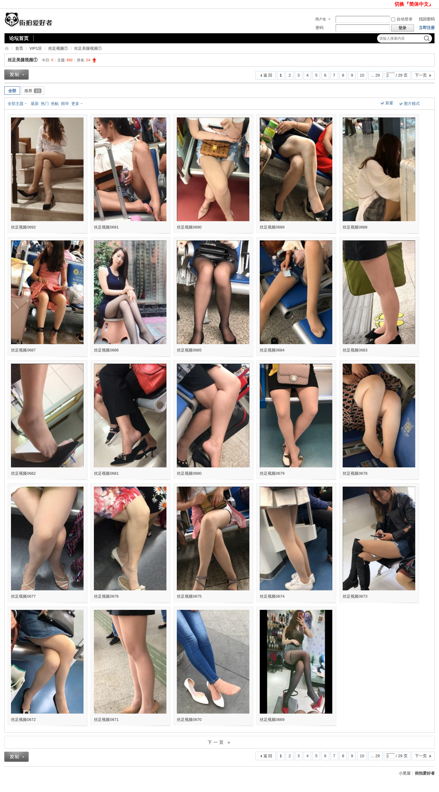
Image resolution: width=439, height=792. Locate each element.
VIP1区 (35, 48)
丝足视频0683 (355, 350)
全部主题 (15, 103)
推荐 (32, 90)
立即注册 (427, 27)
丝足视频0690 (189, 227)
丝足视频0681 (106, 473)
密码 (319, 27)
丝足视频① (58, 48)
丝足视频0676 (106, 596)
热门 (45, 103)
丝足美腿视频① (22, 59)
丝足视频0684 (272, 350)
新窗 (389, 103)
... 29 (375, 75)
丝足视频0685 (189, 350)
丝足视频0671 (106, 719)
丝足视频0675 (189, 596)
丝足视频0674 (272, 596)
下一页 (421, 75)
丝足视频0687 (23, 350)
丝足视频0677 (23, 596)
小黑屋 (405, 773)
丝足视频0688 (355, 227)
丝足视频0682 (23, 473)
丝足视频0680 (189, 473)
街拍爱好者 (6, 48)
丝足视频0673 (355, 596)
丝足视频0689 (272, 227)
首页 (19, 48)
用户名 (320, 19)
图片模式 (412, 103)
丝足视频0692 (23, 227)
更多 (75, 103)
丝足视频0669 (272, 719)
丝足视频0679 (272, 473)
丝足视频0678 (355, 473)
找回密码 (427, 19)
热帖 (55, 103)
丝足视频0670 (189, 719)
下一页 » (220, 742)
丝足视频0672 (23, 719)
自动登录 (401, 19)
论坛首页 (19, 38)
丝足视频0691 (106, 227)
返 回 (268, 75)
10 (362, 75)
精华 (65, 103)
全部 (12, 90)
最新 (35, 103)
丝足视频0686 (106, 350)
